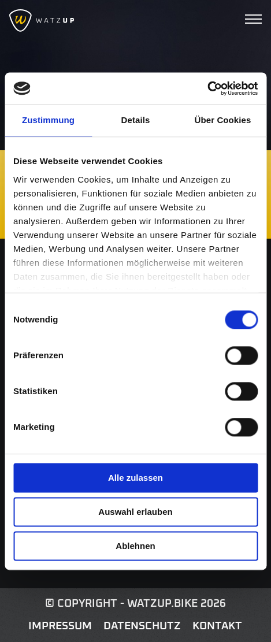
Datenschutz (142, 626)
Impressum (60, 626)
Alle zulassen (135, 478)
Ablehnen (135, 546)
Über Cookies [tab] (223, 120)
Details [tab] (135, 120)
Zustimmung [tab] (48, 120)
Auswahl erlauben (135, 512)
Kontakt (217, 626)
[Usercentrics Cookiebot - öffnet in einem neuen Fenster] (207, 88)
